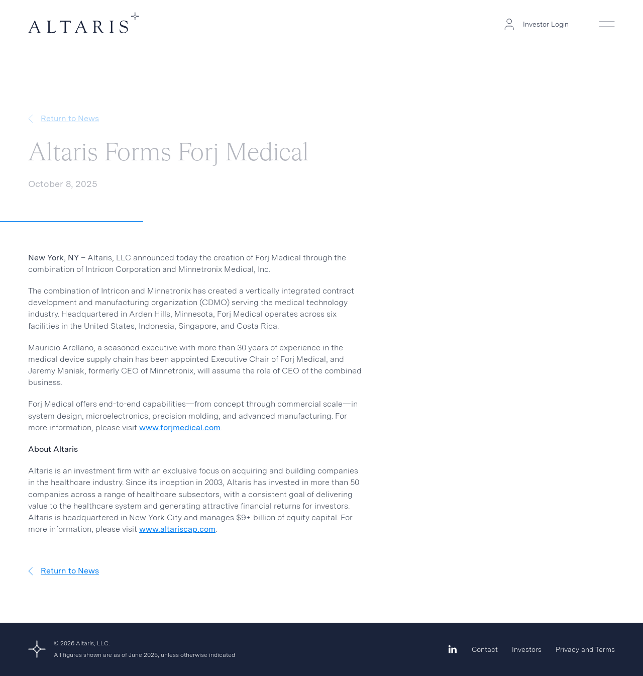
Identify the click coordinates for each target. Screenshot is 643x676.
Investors (527, 649)
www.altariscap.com (177, 529)
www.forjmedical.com (180, 427)
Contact (485, 649)
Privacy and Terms (585, 649)
